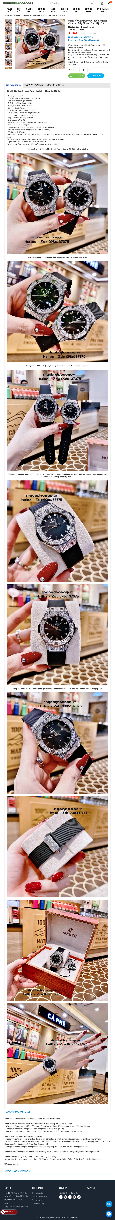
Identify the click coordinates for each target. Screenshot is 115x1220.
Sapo (75, 1217)
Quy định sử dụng (38, 1204)
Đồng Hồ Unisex (88, 10)
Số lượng (71, 70)
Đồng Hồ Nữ (53, 10)
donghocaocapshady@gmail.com (16, 1206)
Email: (7, 1204)
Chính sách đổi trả (38, 1200)
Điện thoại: (8, 1200)
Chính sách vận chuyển (40, 1196)
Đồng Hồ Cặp (64, 10)
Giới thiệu (18, 10)
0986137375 (17, 1200)
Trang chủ (9, 10)
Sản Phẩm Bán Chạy (103, 10)
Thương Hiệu (29, 10)
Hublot (20, 96)
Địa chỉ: (7, 1193)
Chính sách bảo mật (39, 1193)
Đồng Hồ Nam (41, 10)
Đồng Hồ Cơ (76, 10)
